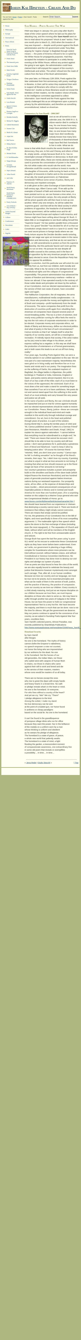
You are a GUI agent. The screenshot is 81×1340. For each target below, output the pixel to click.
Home (14, 17)
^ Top (76, 763)
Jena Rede (31, 763)
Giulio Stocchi (44, 763)
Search (45, 17)
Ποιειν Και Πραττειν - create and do (42, 7)
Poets (20, 17)
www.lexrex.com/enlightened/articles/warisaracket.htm (49, 501)
